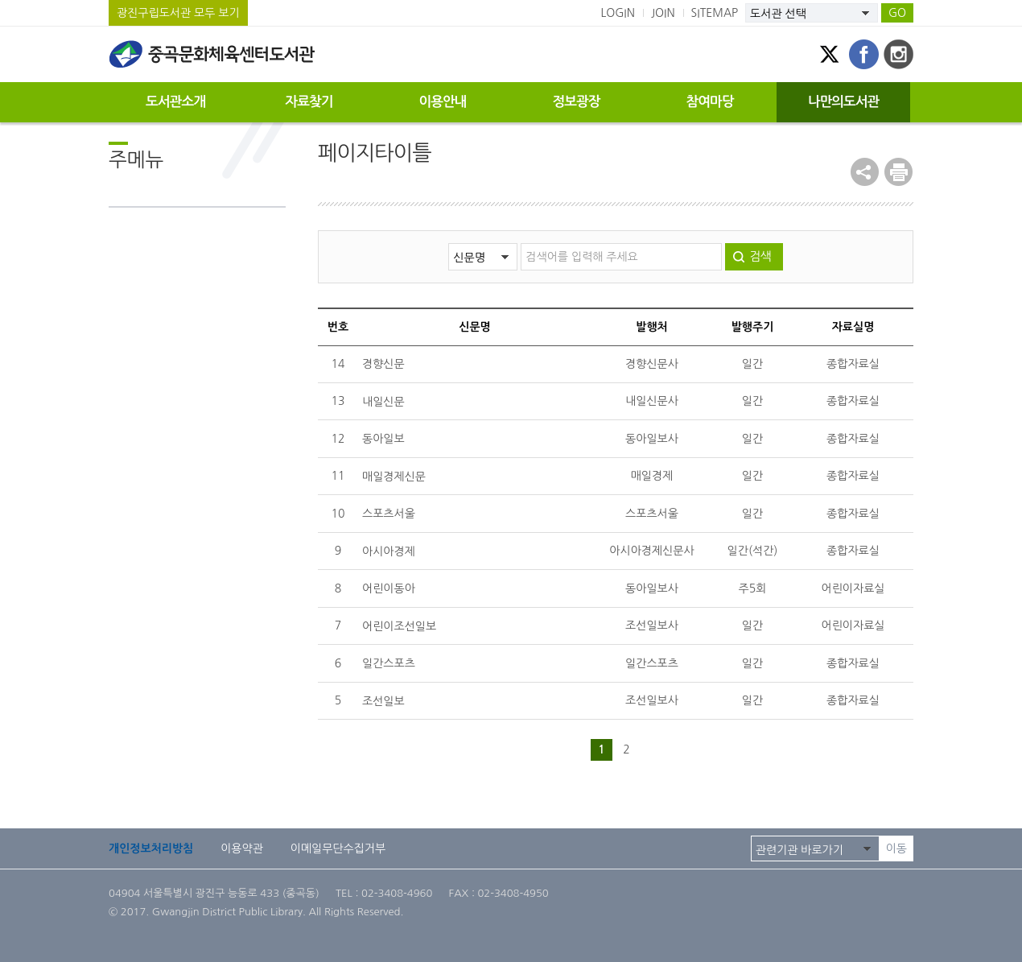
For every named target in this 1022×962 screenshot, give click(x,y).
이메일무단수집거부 (338, 848)
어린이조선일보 (399, 626)
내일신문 (383, 401)
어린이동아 (388, 588)
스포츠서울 (388, 513)
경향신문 (383, 364)
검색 (759, 256)
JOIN (663, 13)
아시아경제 (388, 551)
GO (897, 13)
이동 (896, 848)
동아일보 (383, 438)
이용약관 (241, 848)
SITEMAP (715, 13)
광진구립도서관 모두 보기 (178, 13)
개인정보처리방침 (151, 848)
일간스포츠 (388, 663)
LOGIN (617, 13)
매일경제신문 (394, 476)
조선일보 (383, 701)
